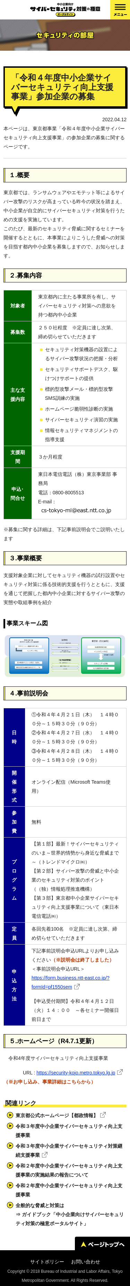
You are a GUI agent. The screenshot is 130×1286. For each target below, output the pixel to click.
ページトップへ (102, 1244)
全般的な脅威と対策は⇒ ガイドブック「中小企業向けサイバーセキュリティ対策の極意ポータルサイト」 (70, 1214)
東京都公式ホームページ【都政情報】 (57, 1115)
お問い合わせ (85, 1261)
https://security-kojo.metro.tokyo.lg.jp (75, 1072)
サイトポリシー (47, 1261)
